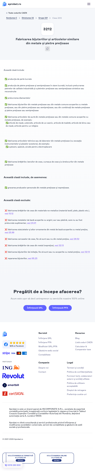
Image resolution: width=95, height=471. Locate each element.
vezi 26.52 (74, 239)
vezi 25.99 (9, 232)
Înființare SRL (45, 338)
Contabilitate (44, 355)
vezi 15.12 (9, 213)
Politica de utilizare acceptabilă (76, 384)
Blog (77, 338)
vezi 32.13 (59, 245)
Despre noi (43, 368)
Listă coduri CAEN (84, 342)
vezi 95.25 (32, 258)
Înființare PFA (44, 342)
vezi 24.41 (31, 223)
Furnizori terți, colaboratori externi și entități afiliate (79, 377)
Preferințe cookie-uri (77, 394)
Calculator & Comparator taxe (83, 348)
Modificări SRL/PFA (47, 346)
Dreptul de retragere (76, 390)
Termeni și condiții (75, 368)
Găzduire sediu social (48, 350)
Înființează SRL (35, 308)
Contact (42, 372)
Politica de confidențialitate (79, 372)
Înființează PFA (60, 308)
